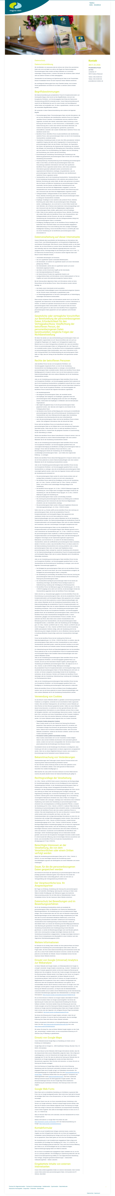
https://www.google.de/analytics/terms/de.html (55, 1024)
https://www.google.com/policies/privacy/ (50, 1123)
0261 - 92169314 (95, 5)
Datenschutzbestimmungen (56, 1076)
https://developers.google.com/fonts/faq (45, 1121)
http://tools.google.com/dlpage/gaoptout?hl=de (55, 1012)
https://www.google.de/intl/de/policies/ (45, 1026)
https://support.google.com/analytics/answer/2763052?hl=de (59, 994)
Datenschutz (90, 1193)
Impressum (97, 1193)
